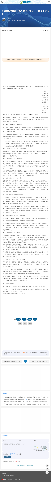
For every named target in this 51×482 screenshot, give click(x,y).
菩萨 (45, 127)
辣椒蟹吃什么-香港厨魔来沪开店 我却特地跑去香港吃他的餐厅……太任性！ (13, 360)
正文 (14, 30)
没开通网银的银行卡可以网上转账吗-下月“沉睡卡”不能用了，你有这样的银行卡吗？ (24, 398)
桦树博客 (4, 473)
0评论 (23, 20)
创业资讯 (9, 30)
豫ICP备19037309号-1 (7, 479)
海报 (29, 319)
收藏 (15, 319)
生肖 (30, 114)
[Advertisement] (25, 45)
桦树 (8, 18)
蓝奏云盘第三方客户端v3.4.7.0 (39, 360)
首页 (5, 30)
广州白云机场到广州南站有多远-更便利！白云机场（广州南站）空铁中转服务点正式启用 (25, 403)
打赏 (18, 319)
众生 (4, 117)
